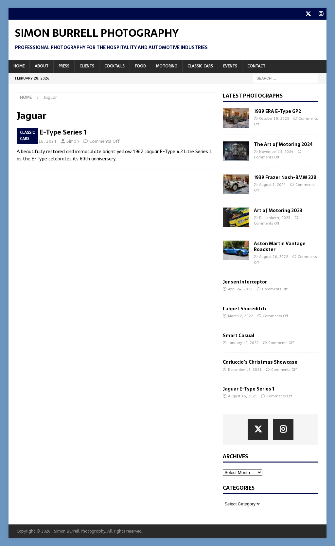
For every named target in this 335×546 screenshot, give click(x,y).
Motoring (166, 66)
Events (230, 66)
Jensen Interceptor (245, 281)
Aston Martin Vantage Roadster (280, 246)
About (41, 66)
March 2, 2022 (240, 316)
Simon (72, 141)
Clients (86, 66)
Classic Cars (200, 66)
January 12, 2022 (243, 343)
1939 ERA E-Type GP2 (277, 111)
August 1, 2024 (272, 185)
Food (140, 66)
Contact (256, 66)
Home (19, 66)
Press (64, 66)
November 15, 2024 (276, 152)
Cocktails (114, 66)
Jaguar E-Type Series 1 (52, 132)
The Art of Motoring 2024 (283, 144)
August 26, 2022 (273, 257)
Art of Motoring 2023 (278, 210)
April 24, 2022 (240, 289)
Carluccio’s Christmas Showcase (260, 362)
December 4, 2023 (275, 218)
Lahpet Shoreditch (244, 308)
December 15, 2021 (245, 369)
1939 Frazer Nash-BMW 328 (285, 177)
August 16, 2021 (40, 141)
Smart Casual (238, 335)
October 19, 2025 (274, 119)
